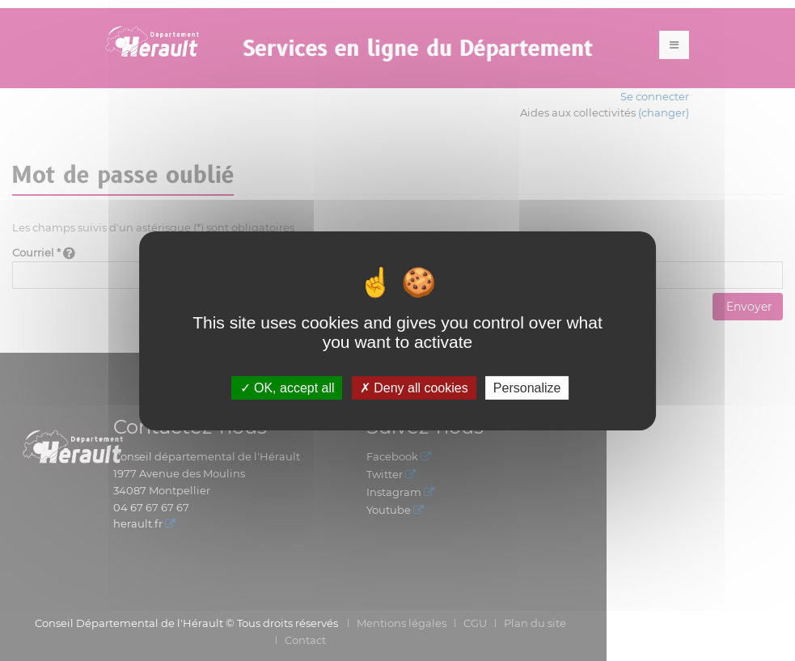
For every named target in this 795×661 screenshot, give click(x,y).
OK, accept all (287, 387)
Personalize (527, 387)
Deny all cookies (414, 387)
